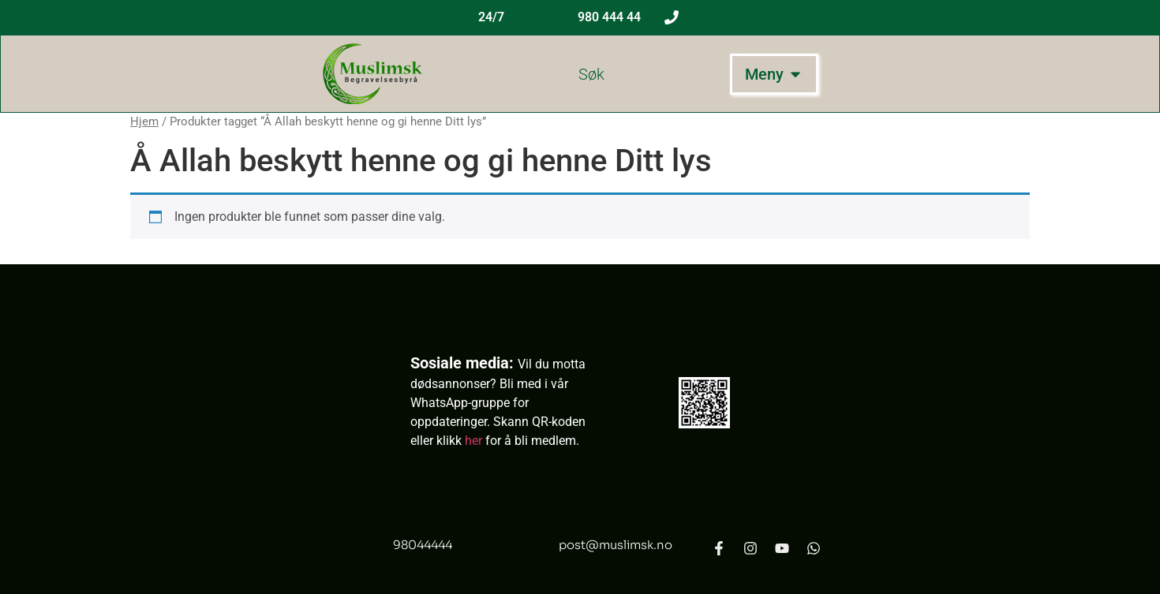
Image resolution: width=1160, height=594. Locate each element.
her (473, 440)
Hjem (144, 121)
